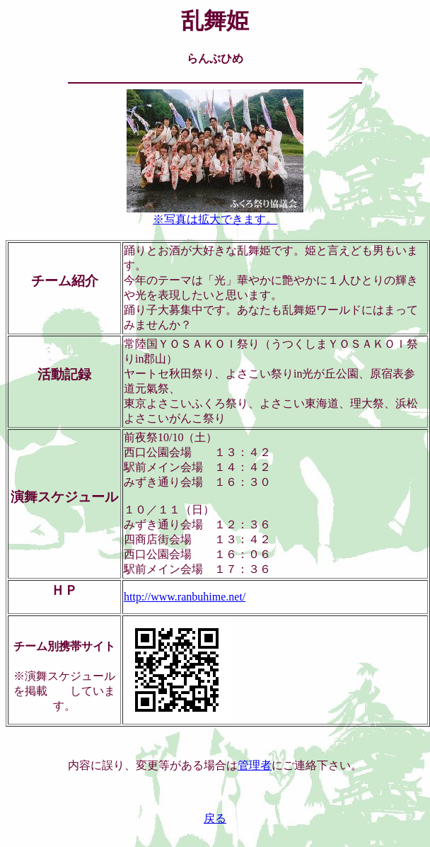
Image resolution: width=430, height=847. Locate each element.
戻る (215, 818)
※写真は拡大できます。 (215, 214)
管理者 (255, 765)
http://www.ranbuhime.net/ (184, 597)
